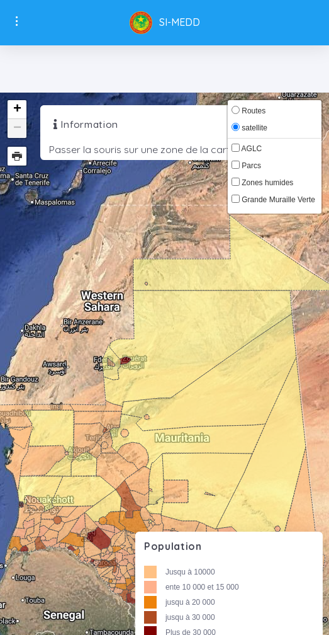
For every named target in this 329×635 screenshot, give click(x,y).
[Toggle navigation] (164, 68)
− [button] (17, 128)
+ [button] (17, 109)
